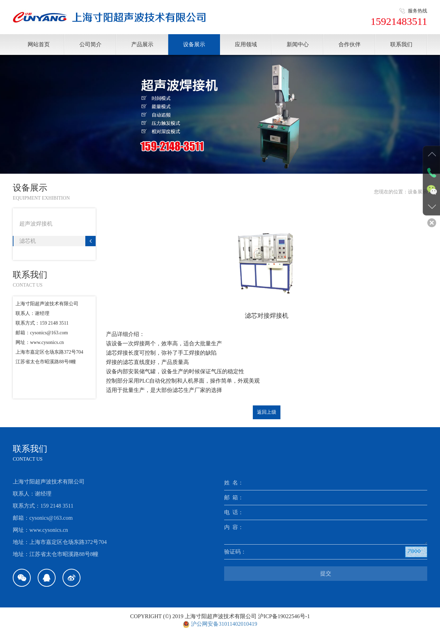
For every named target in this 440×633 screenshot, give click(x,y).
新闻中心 (298, 44)
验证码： (235, 552)
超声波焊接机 (57, 224)
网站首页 (39, 44)
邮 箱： (233, 497)
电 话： (233, 512)
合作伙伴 (349, 44)
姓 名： (233, 483)
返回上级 (266, 412)
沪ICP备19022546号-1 (284, 616)
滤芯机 (57, 241)
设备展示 (194, 44)
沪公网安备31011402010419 (224, 624)
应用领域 (246, 44)
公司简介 (90, 44)
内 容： (233, 527)
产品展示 (142, 44)
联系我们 (401, 44)
